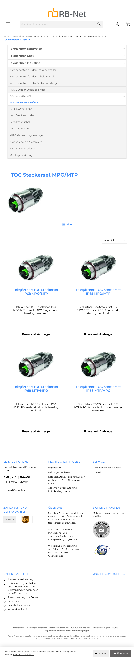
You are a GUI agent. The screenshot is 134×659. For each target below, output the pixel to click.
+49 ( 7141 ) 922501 (16, 477)
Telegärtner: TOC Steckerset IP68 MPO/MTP (35, 292)
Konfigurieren (121, 653)
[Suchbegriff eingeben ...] (57, 24)
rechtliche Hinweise (64, 461)
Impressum (54, 467)
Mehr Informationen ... (23, 654)
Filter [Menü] (67, 224)
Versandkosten (59, 636)
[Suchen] (99, 24)
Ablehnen (101, 653)
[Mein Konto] (116, 24)
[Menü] (8, 24)
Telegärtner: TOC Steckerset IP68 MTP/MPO (35, 389)
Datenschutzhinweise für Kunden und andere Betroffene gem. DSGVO (66, 480)
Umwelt (97, 472)
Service (99, 461)
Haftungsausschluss (59, 472)
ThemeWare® (91, 639)
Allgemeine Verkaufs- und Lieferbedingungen (67, 630)
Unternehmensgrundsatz (107, 467)
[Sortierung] (114, 240)
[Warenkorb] (127, 24)
